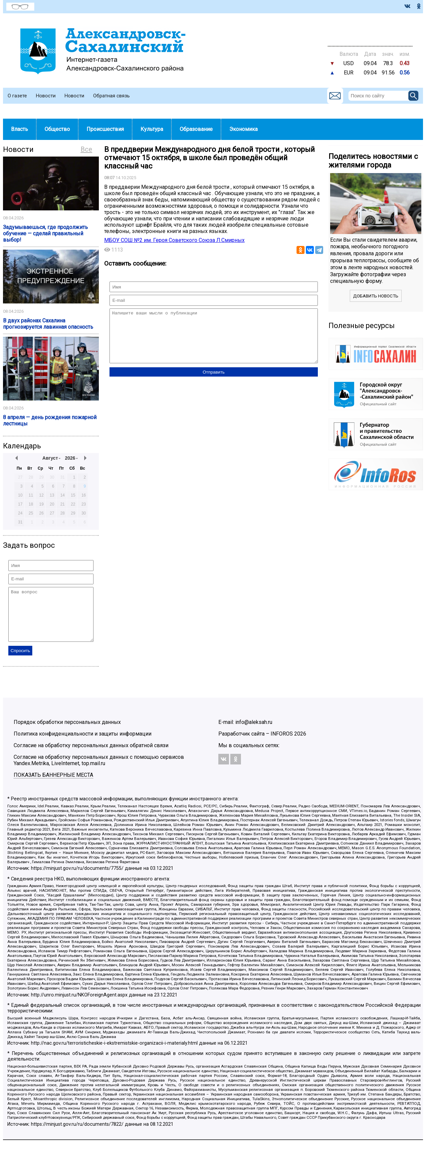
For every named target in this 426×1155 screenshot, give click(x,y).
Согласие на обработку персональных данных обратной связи (91, 755)
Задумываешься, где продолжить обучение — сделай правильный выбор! (45, 233)
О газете (17, 96)
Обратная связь (111, 96)
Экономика (243, 129)
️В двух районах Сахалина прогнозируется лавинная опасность (48, 323)
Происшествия (105, 129)
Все (86, 149)
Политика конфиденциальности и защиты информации (82, 744)
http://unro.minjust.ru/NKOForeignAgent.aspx (79, 1005)
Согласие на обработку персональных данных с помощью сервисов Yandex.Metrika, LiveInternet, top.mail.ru (99, 770)
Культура (151, 129)
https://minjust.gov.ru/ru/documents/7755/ (77, 878)
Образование (196, 129)
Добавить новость (375, 295)
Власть (19, 129)
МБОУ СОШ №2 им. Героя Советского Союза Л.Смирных (174, 240)
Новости (46, 96)
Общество (57, 129)
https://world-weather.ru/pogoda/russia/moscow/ (370, 36)
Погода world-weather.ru (370, 30)
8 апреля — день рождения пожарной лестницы (50, 420)
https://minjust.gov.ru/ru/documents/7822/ (77, 1134)
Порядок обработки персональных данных (67, 732)
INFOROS (282, 744)
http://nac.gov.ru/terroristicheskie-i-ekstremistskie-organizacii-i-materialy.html (114, 1053)
